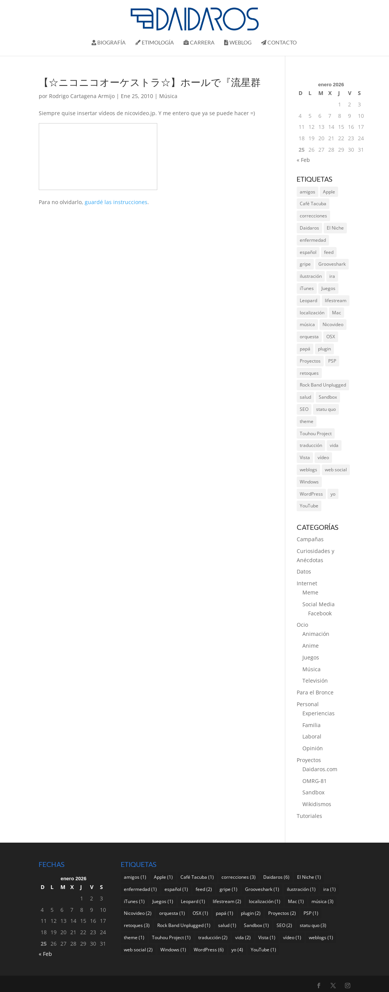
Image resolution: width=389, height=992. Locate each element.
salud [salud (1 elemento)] (305, 397)
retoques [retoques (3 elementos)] (309, 373)
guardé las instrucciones (116, 202)
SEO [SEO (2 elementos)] (304, 409)
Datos (304, 571)
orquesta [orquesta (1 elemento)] (309, 336)
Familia (311, 725)
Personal (308, 704)
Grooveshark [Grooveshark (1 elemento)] (332, 264)
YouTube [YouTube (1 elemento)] (309, 505)
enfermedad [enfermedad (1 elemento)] (313, 240)
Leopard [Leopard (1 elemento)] (308, 300)
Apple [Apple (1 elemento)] (329, 192)
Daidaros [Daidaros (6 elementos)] (309, 228)
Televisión (315, 680)
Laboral (311, 736)
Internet (307, 583)
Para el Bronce (315, 692)
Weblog (237, 43)
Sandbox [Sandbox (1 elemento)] (328, 397)
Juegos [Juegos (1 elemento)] (328, 288)
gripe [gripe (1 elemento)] (305, 264)
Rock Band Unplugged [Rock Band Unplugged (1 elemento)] (323, 385)
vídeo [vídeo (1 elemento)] (323, 457)
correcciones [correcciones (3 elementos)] (313, 215)
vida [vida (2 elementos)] (334, 445)
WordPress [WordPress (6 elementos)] (311, 494)
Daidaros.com (319, 769)
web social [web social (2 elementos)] (336, 469)
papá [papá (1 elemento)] (305, 348)
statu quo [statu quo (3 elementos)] (326, 409)
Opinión (312, 748)
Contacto (279, 43)
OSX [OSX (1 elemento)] (330, 336)
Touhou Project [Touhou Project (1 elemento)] (316, 433)
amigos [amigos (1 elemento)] (307, 192)
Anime (310, 645)
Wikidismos (316, 804)
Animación (315, 633)
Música (168, 96)
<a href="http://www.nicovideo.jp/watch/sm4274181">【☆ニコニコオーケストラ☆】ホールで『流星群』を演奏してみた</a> (98, 156)
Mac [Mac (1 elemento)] (336, 312)
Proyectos (309, 760)
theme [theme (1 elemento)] (306, 421)
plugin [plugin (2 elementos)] (324, 348)
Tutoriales (309, 815)
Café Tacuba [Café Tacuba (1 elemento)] (313, 203)
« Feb (303, 159)
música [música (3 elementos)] (307, 324)
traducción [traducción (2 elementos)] (311, 445)
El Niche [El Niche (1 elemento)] (335, 228)
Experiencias (318, 713)
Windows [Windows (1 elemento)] (309, 482)
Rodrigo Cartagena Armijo (82, 96)
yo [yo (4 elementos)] (332, 494)
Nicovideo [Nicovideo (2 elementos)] (333, 324)
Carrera (199, 43)
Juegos (310, 657)
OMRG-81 (314, 780)
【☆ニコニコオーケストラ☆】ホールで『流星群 (150, 82)
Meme (310, 592)
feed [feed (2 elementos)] (329, 252)
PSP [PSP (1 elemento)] (332, 361)
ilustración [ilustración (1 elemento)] (311, 276)
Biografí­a (109, 43)
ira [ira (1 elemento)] (332, 276)
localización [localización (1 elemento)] (312, 312)
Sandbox (313, 792)
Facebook (320, 613)
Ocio (302, 624)
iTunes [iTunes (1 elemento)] (307, 288)
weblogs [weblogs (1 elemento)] (308, 469)
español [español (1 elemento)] (308, 252)
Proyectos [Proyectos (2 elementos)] (310, 361)
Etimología (154, 43)
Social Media (318, 604)
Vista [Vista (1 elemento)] (305, 457)
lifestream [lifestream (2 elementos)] (335, 300)
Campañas (310, 539)
